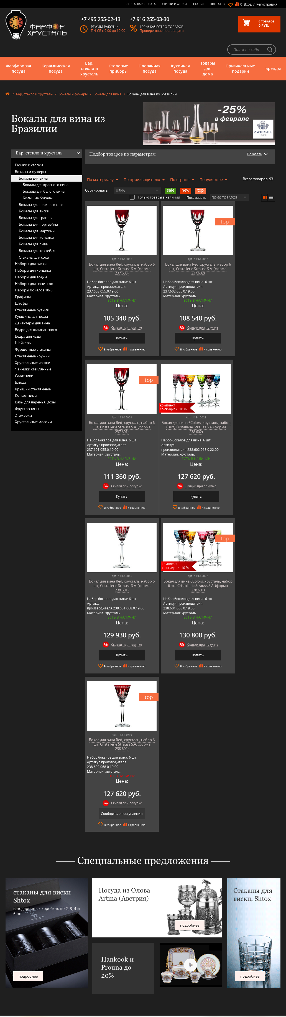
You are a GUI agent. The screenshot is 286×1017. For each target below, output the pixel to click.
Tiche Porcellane (89, 985)
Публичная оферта (149, 970)
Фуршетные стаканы (33, 334)
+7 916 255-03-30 (219, 951)
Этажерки (23, 400)
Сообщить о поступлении (115, 639)
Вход (248, 4)
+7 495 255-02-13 (219, 946)
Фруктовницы (27, 393)
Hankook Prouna (90, 956)
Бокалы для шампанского (41, 189)
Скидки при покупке (120, 312)
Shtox (82, 981)
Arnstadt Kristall (89, 935)
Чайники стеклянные (33, 354)
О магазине (143, 931)
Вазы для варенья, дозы (35, 387)
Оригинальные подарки (240, 53)
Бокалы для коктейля (37, 235)
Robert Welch (87, 969)
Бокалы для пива (33, 229)
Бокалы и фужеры (73, 79)
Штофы (21, 288)
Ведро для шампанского (36, 314)
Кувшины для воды (31, 301)
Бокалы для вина (107, 79)
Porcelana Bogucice (92, 964)
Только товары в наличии (155, 182)
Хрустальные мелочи (33, 406)
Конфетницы (26, 380)
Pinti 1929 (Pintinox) (92, 960)
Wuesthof (85, 989)
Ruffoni (83, 973)
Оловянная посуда (149, 53)
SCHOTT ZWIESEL (90, 977)
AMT (81, 931)
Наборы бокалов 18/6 (33, 275)
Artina (82, 939)
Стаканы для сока (34, 242)
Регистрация (266, 4)
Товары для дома (207, 53)
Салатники (24, 360)
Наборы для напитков (34, 268)
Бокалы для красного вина (45, 169)
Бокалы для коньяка (36, 222)
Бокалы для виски (34, 196)
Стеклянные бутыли (32, 294)
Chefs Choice (87, 944)
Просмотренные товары (153, 982)
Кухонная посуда (180, 53)
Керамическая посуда (56, 53)
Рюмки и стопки (29, 150)
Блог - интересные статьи (154, 935)
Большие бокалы (38, 182)
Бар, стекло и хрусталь (89, 53)
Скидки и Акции (174, 4)
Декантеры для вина (32, 308)
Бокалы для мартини (37, 215)
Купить (115, 323)
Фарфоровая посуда (18, 53)
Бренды (273, 53)
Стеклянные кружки (32, 340)
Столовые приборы (118, 53)
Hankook (84, 952)
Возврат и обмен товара (153, 966)
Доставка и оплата (140, 4)
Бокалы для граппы (35, 202)
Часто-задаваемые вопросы (155, 939)
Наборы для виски (31, 248)
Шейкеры (23, 327)
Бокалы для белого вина (44, 176)
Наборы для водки (31, 261)
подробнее (28, 801)
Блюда (20, 367)
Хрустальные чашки (32, 347)
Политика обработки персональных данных (152, 976)
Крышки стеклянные (33, 373)
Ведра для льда (28, 321)
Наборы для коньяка (33, 255)
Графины (23, 281)
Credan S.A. (86, 948)
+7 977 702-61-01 (219, 933)
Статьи (198, 4)
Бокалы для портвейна (38, 209)
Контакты (217, 4)
